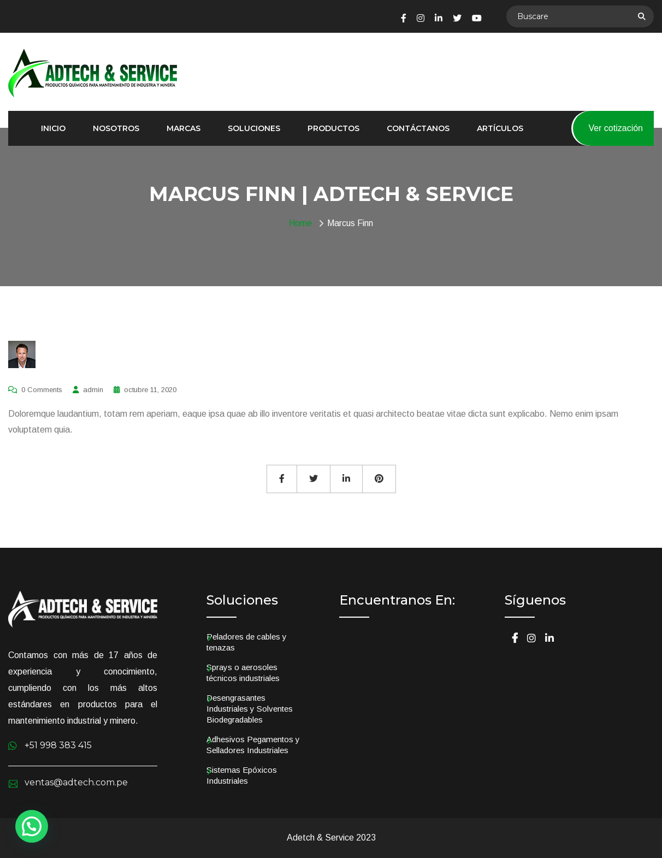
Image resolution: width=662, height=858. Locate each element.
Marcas (183, 128)
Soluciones (254, 128)
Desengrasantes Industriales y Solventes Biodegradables (249, 708)
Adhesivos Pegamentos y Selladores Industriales (253, 745)
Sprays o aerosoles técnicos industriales (243, 672)
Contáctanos (418, 128)
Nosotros (116, 128)
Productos (333, 128)
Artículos (500, 128)
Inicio (53, 128)
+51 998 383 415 (58, 745)
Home (302, 223)
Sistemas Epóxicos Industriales (241, 775)
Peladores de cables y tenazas (246, 642)
